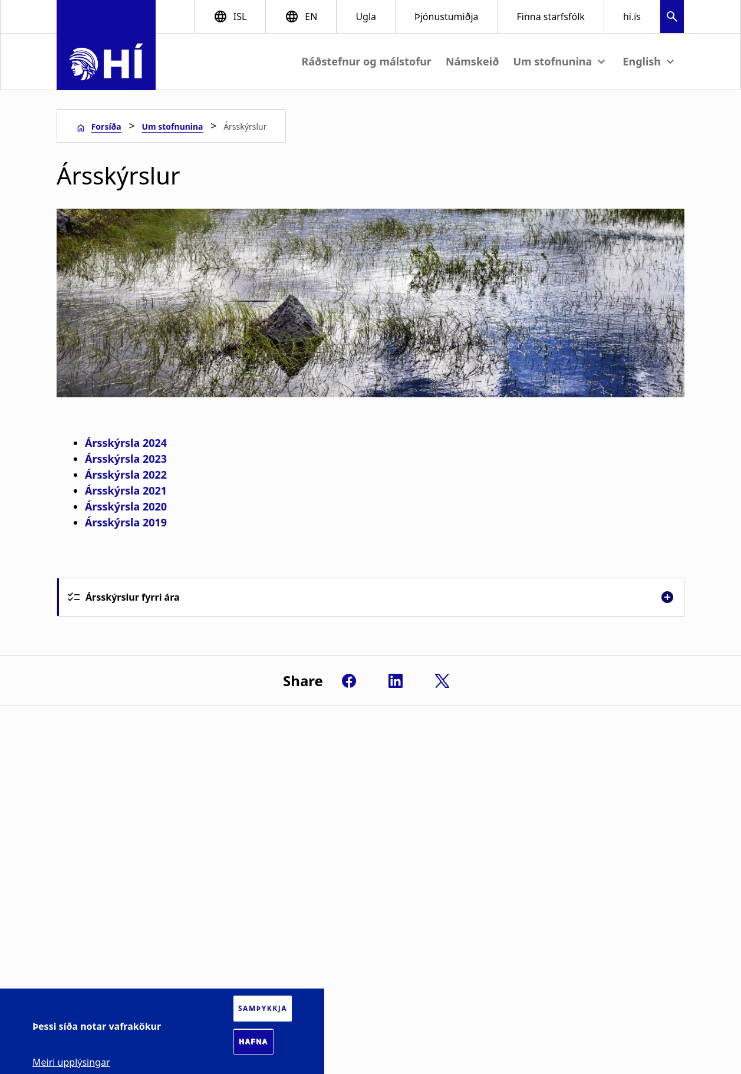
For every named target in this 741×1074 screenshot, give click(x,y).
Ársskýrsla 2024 (126, 443)
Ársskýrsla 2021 (126, 490)
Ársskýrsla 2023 (126, 459)
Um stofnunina (172, 126)
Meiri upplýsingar (71, 1062)
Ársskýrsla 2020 (126, 506)
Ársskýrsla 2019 (126, 522)
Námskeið (472, 61)
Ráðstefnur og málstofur (367, 61)
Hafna (253, 1041)
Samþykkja (262, 1008)
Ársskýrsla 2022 (126, 474)
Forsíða (106, 126)
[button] (672, 18)
